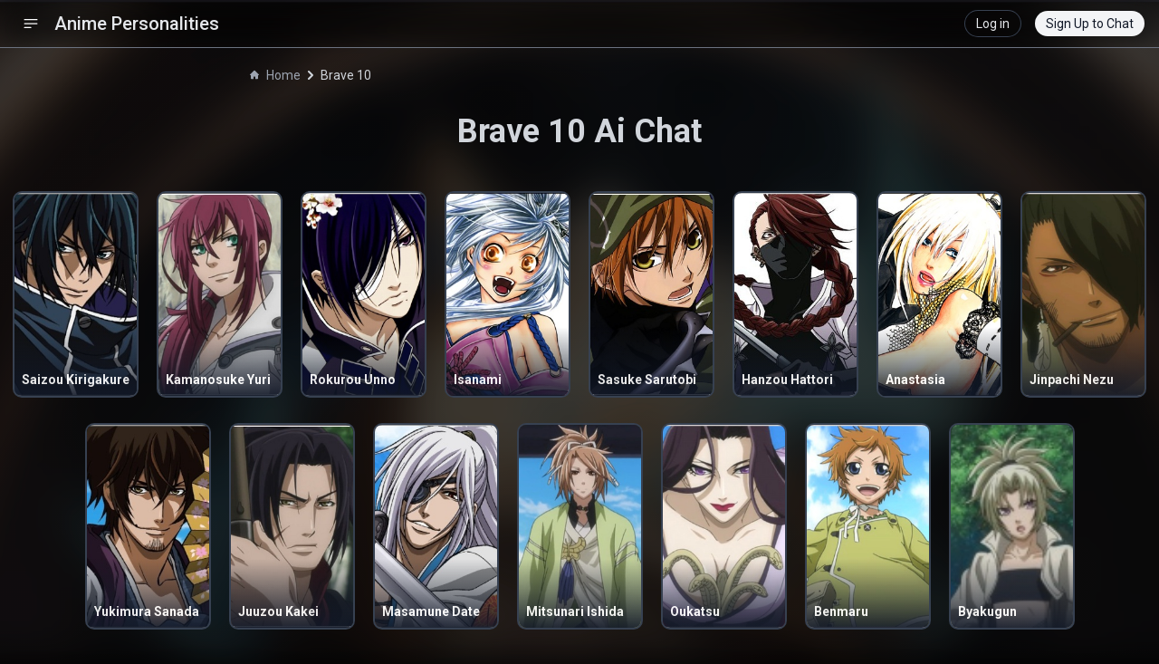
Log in (993, 23)
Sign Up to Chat (1090, 23)
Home (275, 75)
